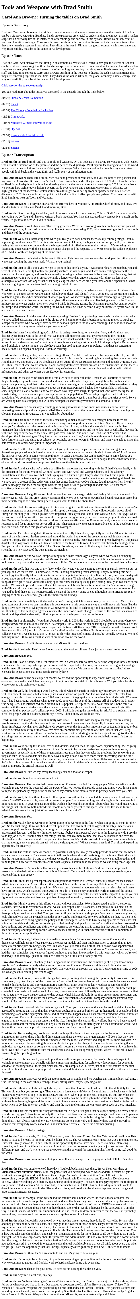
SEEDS (15, 147)
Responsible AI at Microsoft (27, 135)
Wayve (15, 141)
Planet (14, 104)
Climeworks (18, 116)
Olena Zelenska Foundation (27, 97)
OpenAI (15, 129)
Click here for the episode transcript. (23, 85)
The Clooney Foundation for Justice (32, 110)
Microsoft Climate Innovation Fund (31, 122)
